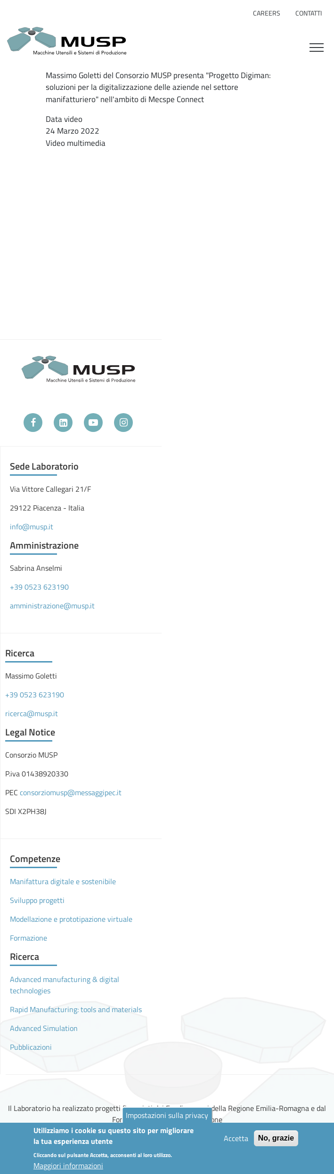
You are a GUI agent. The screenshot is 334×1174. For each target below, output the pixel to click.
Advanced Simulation (44, 1028)
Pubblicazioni (31, 1047)
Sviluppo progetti (37, 900)
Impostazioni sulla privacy (167, 1115)
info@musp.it (31, 526)
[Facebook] (33, 422)
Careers (266, 13)
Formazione (28, 937)
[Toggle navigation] (316, 46)
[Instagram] (123, 422)
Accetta (236, 1138)
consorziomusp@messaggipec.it (71, 792)
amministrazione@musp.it (52, 605)
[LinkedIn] (63, 422)
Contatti (308, 13)
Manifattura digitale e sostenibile (63, 881)
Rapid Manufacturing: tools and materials (76, 1009)
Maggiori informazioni (68, 1165)
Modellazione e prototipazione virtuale (71, 919)
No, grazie (276, 1138)
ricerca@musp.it (31, 713)
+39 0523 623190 (39, 586)
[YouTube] (93, 422)
